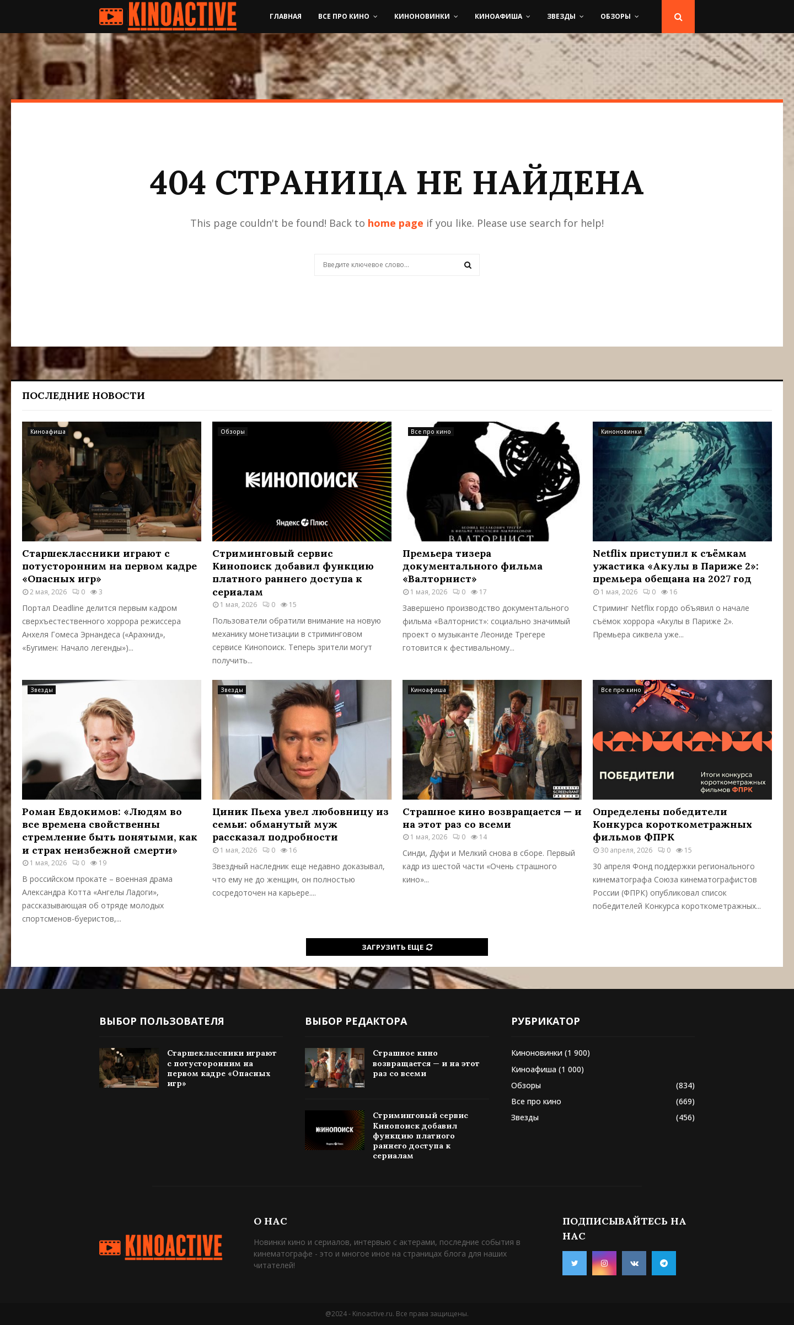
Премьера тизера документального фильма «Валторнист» (473, 566)
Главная (286, 16)
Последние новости (83, 395)
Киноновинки (422, 16)
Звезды (561, 16)
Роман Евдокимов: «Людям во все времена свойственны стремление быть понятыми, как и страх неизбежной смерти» (109, 830)
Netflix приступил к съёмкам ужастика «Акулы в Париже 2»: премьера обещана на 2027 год (676, 566)
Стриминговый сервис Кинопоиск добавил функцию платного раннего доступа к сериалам (293, 572)
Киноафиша (498, 16)
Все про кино (343, 16)
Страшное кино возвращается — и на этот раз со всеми (492, 818)
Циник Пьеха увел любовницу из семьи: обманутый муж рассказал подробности (300, 824)
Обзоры (615, 16)
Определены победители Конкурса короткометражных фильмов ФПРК (672, 824)
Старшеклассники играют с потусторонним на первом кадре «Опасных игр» (109, 566)
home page (395, 223)
